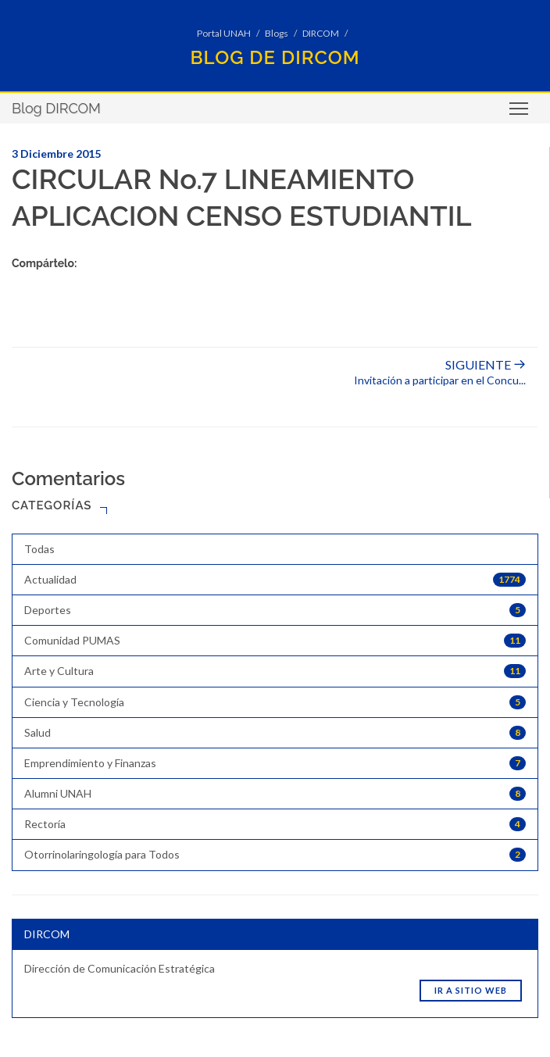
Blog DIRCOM (56, 108)
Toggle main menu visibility (519, 114)
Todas (39, 548)
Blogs (276, 33)
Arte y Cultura (275, 671)
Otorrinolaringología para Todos (275, 855)
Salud (275, 733)
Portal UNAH (224, 33)
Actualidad (275, 580)
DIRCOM (320, 33)
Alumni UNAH (275, 794)
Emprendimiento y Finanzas (275, 763)
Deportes (275, 610)
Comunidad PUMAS (275, 641)
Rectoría (275, 824)
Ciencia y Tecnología (275, 702)
